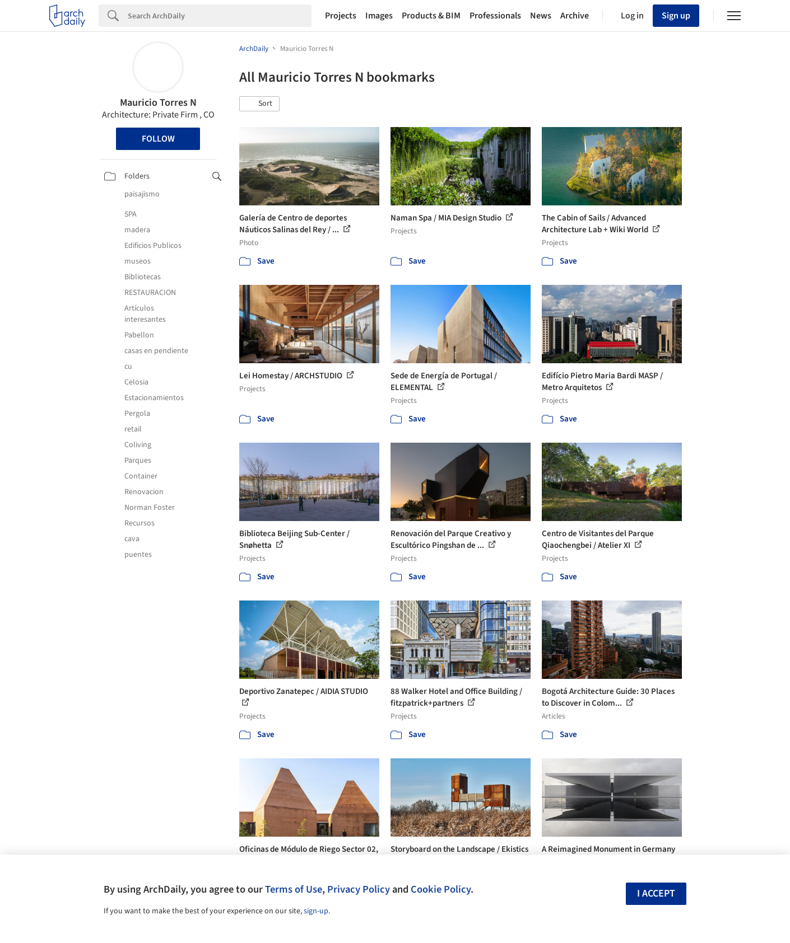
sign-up (316, 911)
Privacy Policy (358, 889)
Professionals (495, 15)
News (540, 15)
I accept (656, 893)
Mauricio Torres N (158, 103)
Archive (574, 15)
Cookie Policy (441, 889)
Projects (340, 15)
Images (379, 15)
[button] (259, 104)
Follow (158, 139)
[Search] (220, 15)
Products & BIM (431, 15)
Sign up (676, 16)
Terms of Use (293, 889)
